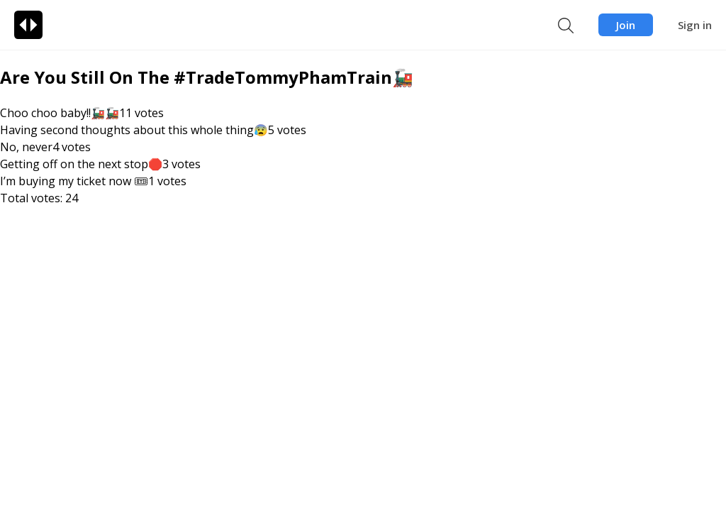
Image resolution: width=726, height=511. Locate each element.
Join (625, 25)
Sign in (695, 25)
